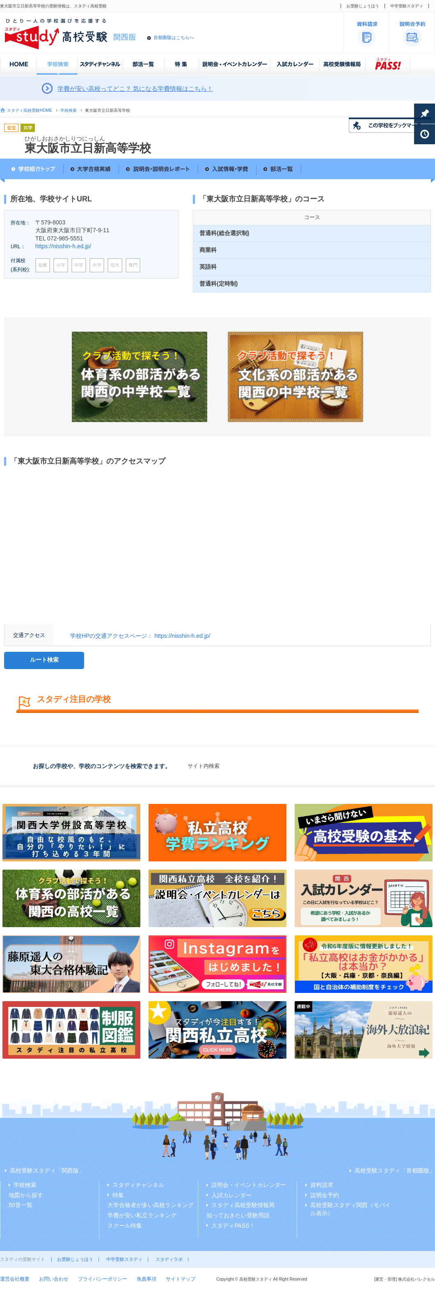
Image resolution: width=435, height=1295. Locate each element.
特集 (118, 1195)
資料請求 (321, 1185)
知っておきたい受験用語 (238, 1215)
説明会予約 (324, 1195)
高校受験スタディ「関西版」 (47, 1170)
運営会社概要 (15, 1279)
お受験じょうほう (362, 6)
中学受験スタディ (406, 6)
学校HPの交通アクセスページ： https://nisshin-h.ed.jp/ (140, 635)
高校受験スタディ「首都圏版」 (395, 1170)
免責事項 (146, 1279)
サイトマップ (180, 1279)
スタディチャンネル (138, 1185)
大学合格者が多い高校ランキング (151, 1205)
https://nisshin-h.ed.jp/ (63, 246)
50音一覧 (20, 1205)
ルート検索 (44, 659)
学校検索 (68, 110)
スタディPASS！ (233, 1225)
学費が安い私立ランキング (142, 1215)
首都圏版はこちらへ (173, 37)
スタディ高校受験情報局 (243, 1205)
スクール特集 (125, 1225)
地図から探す (26, 1195)
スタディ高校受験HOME (29, 110)
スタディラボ (169, 1259)
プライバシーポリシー (102, 1279)
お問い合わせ (54, 1279)
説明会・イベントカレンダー (248, 1185)
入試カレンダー (231, 1195)
